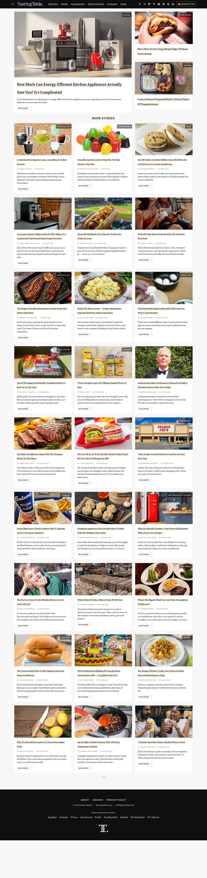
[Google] (168, 5)
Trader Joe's (185, 443)
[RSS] (173, 5)
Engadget (52, 854)
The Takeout (153, 854)
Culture (127, 210)
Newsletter (186, 4)
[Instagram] (163, 5)
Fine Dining (186, 597)
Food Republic (110, 854)
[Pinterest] (154, 5)
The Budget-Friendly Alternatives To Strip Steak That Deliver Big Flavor (40, 326)
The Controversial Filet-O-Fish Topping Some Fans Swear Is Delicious (38, 708)
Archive (98, 837)
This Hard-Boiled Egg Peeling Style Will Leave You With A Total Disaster (162, 326)
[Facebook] (139, 5)
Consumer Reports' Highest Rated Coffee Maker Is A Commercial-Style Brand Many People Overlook (41, 247)
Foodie (98, 854)
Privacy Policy (116, 837)
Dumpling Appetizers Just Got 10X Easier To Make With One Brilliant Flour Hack (101, 558)
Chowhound (86, 854)
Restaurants (96, 4)
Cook (124, 4)
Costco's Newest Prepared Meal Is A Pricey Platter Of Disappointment (162, 103)
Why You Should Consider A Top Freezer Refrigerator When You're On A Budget (161, 558)
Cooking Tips (125, 288)
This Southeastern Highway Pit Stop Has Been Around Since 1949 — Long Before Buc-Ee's (100, 708)
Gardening (65, 746)
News (64, 4)
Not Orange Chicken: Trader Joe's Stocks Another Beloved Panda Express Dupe (161, 708)
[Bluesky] (158, 5)
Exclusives (77, 4)
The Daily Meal (137, 854)
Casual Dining (63, 443)
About (85, 837)
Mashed (124, 854)
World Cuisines (184, 210)
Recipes (53, 4)
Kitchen (112, 4)
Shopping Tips (63, 134)
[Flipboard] (149, 5)
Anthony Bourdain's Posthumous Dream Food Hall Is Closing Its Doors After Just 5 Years (161, 404)
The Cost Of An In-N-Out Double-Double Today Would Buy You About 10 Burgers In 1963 (102, 480)
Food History (124, 134)
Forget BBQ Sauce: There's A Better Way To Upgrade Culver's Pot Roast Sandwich (41, 558)
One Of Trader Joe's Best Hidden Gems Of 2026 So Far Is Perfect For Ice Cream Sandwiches (162, 172)
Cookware (65, 597)
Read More (23, 116)
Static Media (86, 842)
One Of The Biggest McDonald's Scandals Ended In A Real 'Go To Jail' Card (39, 404)
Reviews (187, 65)
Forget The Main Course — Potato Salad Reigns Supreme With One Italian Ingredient (101, 326)
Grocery (187, 671)
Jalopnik (64, 854)
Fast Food (65, 521)
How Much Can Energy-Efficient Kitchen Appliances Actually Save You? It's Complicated (71, 91)
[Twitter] (144, 5)
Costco (127, 597)
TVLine (73, 854)
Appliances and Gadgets (58, 210)
